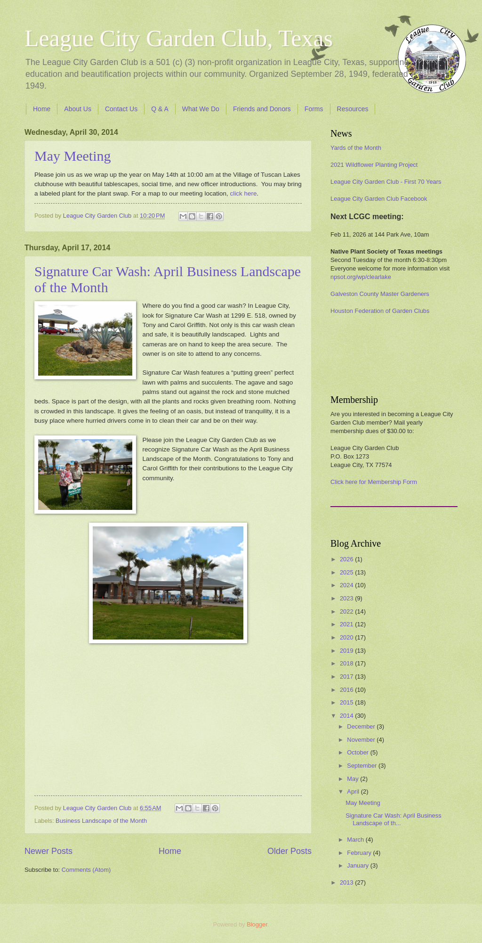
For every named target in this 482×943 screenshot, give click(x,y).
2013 (347, 882)
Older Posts (289, 851)
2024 (347, 585)
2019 (347, 650)
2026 (347, 559)
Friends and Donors (262, 109)
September (362, 765)
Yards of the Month (355, 147)
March (356, 839)
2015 (347, 702)
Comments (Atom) (86, 869)
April (354, 791)
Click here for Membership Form (373, 481)
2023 (347, 598)
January (358, 865)
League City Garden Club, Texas (178, 38)
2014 (347, 715)
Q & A (160, 109)
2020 (347, 637)
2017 (347, 676)
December (362, 726)
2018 (347, 663)
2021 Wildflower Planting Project (374, 164)
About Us (77, 109)
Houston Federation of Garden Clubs (379, 310)
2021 (347, 624)
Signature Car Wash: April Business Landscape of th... (393, 819)
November (362, 739)
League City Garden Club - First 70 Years (385, 181)
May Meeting (72, 156)
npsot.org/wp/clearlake (360, 276)
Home (41, 109)
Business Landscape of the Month (101, 820)
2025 (347, 572)
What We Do (200, 109)
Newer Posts (48, 851)
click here (243, 193)
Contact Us (121, 109)
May (353, 778)
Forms (314, 109)
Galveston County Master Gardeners (379, 293)
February (360, 852)
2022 (347, 611)
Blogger (257, 924)
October (358, 752)
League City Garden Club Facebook (378, 198)
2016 (347, 689)
